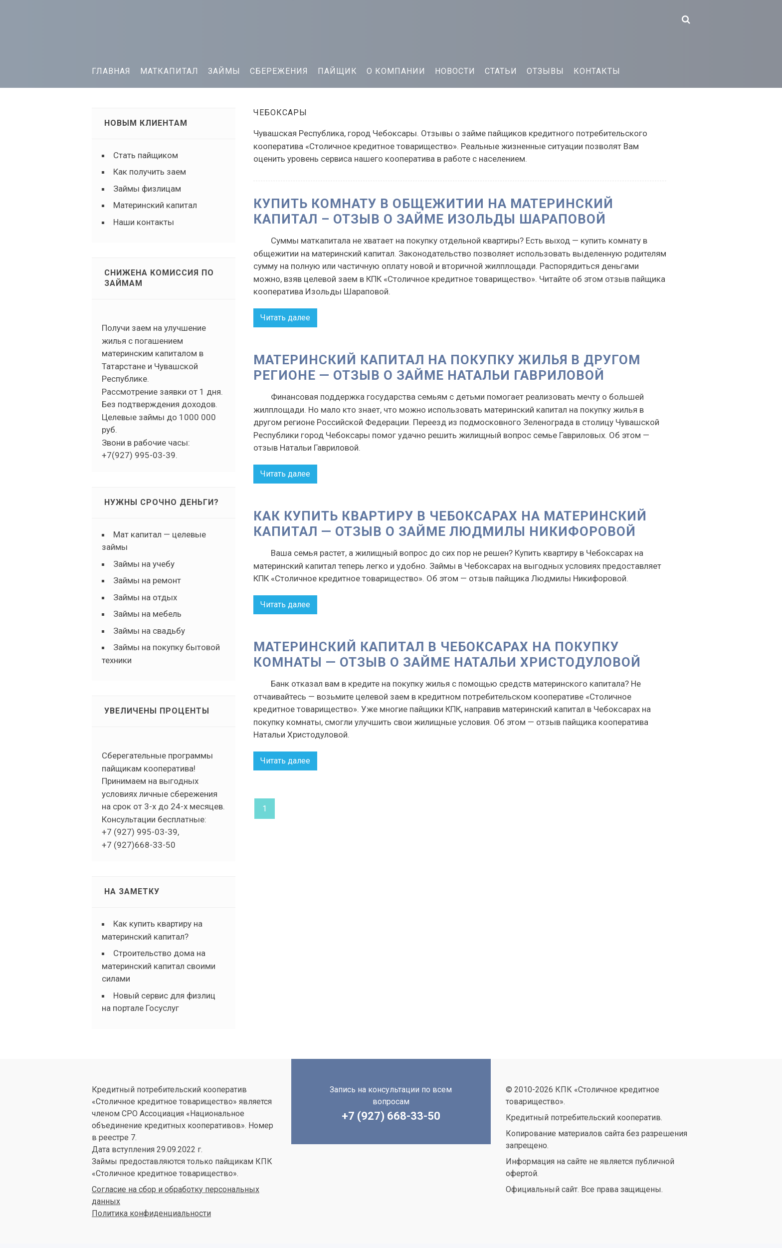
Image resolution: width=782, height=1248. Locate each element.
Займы (224, 71)
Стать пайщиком (145, 155)
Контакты (597, 71)
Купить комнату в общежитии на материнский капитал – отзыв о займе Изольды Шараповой (433, 211)
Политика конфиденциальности (151, 1213)
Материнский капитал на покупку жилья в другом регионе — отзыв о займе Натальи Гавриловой (446, 367)
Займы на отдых (145, 597)
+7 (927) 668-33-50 (391, 1116)
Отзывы (545, 71)
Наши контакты (143, 222)
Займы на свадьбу (149, 631)
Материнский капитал (155, 205)
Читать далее (285, 317)
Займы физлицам (147, 189)
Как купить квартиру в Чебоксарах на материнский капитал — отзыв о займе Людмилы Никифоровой (450, 523)
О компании (396, 71)
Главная (111, 71)
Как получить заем (149, 172)
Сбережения (279, 71)
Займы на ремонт (147, 580)
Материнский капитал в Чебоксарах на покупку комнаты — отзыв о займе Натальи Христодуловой (447, 654)
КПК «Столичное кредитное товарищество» (166, 29)
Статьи (501, 71)
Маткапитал (169, 71)
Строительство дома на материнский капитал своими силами (158, 966)
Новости (455, 71)
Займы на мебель (147, 614)
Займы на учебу (144, 564)
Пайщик (337, 71)
